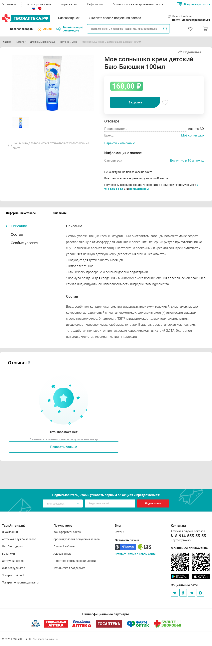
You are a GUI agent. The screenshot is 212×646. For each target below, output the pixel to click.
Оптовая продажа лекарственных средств (138, 4)
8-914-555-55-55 (190, 535)
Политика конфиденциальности (74, 560)
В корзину (135, 102)
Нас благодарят (12, 546)
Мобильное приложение (189, 548)
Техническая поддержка (69, 568)
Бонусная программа (193, 4)
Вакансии (8, 553)
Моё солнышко (192, 135)
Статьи (119, 532)
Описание (19, 226)
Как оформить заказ (38, 4)
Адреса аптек (69, 4)
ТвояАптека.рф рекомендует (69, 29)
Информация (95, 4)
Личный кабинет (64, 546)
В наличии (59, 213)
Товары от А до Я (13, 575)
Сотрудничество (13, 560)
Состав (17, 234)
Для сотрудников (13, 568)
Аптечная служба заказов (19, 539)
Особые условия (24, 243)
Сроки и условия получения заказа (76, 539)
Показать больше (63, 447)
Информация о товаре (21, 213)
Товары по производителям (20, 582)
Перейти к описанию (119, 143)
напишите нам (139, 188)
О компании (9, 4)
